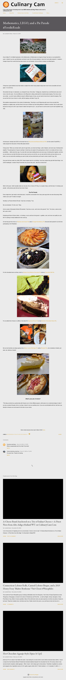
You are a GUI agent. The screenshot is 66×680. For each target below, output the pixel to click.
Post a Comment (11, 536)
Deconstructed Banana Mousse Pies (38, 141)
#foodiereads (10, 434)
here (44, 430)
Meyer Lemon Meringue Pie (31, 348)
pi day (15, 434)
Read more (60, 536)
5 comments (10, 604)
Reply (8, 448)
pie (18, 434)
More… (48, 13)
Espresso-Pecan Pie (33, 320)
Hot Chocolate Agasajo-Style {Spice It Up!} (22, 653)
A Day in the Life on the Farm (13, 451)
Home (4, 13)
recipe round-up (23, 434)
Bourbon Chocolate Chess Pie (48, 320)
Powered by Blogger (33, 674)
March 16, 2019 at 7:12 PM (22, 444)
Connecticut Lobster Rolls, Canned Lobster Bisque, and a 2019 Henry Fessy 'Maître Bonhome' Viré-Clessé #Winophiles (31, 587)
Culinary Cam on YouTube (23, 13)
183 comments (10, 669)
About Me (11, 13)
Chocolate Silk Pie (49, 272)
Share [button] (59, 434)
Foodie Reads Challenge (37, 13)
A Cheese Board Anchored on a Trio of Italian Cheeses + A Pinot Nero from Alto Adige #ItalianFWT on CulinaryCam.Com (32, 523)
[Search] (56, 3)
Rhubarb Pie (44, 348)
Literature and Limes (11, 444)
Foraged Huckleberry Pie (38, 221)
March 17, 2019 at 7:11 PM (26, 451)
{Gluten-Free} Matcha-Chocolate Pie (32, 272)
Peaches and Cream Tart (23, 221)
